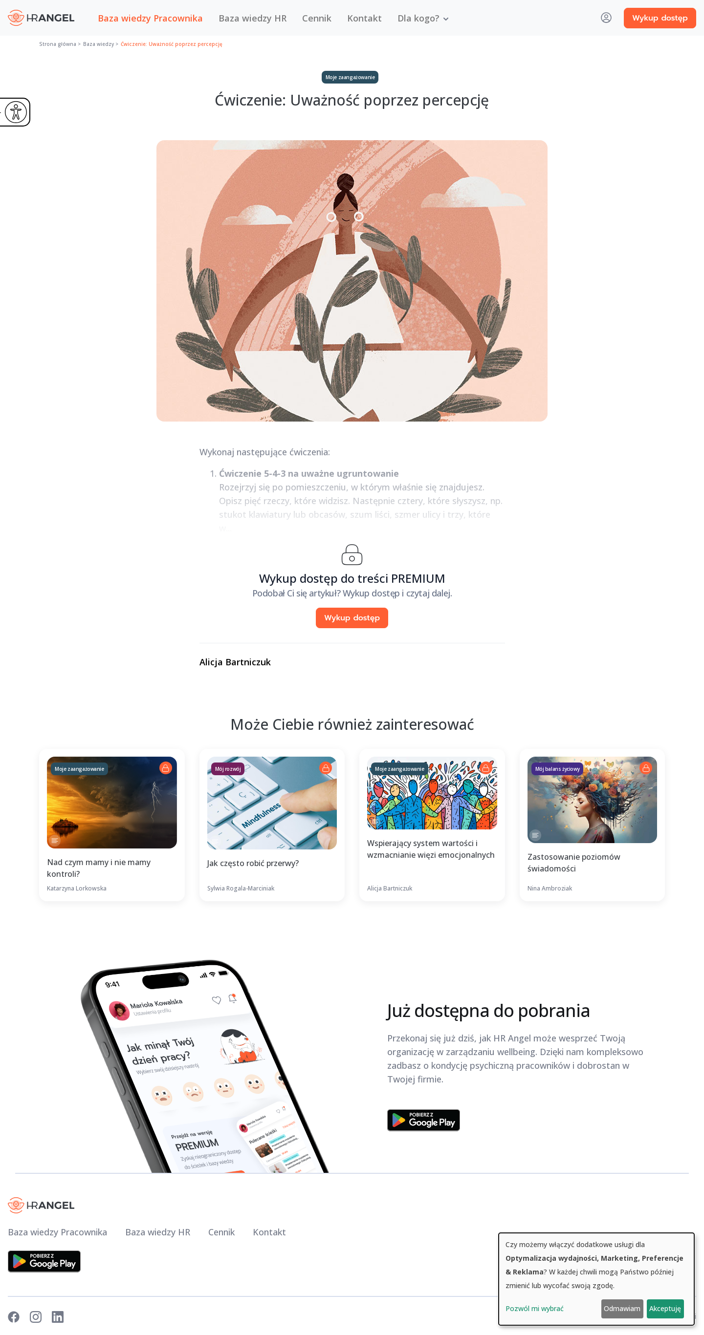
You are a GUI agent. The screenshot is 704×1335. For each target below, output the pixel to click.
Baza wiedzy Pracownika (150, 18)
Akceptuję (665, 1308)
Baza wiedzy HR (252, 18)
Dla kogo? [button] (418, 18)
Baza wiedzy (98, 44)
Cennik (316, 18)
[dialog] (596, 1279)
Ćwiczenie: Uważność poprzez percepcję (171, 44)
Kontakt (364, 18)
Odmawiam (622, 1308)
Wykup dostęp (660, 18)
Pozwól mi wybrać (535, 1308)
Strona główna (57, 44)
